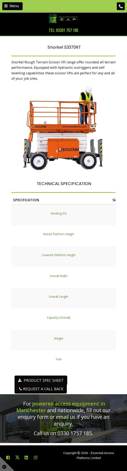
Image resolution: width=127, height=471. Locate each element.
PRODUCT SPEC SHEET (41, 380)
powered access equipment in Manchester (60, 407)
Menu (11, 6)
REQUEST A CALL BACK (40, 388)
